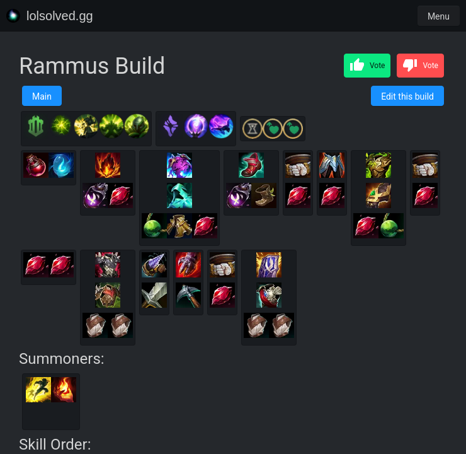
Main (42, 96)
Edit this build (407, 96)
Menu (439, 16)
